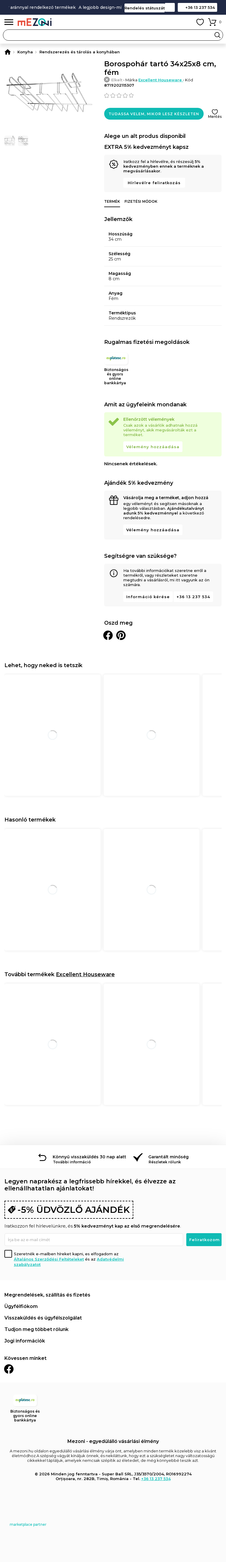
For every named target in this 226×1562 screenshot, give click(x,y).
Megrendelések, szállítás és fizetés (47, 1295)
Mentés (215, 116)
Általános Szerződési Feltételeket (49, 1259)
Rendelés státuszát (144, 8)
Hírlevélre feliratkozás (154, 182)
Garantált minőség (168, 1156)
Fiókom (187, 22)
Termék (112, 201)
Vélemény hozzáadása (153, 446)
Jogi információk (24, 1341)
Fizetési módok (140, 201)
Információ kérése (148, 596)
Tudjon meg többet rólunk (36, 1329)
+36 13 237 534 (200, 7)
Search (217, 35)
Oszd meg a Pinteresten (121, 635)
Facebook (9, 1369)
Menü (8, 22)
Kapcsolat (170, 7)
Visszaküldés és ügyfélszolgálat (43, 1318)
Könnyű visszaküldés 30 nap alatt (89, 1156)
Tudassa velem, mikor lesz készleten (154, 114)
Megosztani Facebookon (108, 635)
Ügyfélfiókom (21, 1306)
